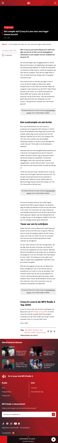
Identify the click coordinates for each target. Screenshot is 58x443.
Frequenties (6, 395)
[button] (53, 439)
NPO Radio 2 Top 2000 (39, 312)
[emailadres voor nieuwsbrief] (29, 414)
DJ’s (3, 388)
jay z (41, 330)
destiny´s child (30, 332)
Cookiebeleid (6, 433)
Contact (34, 388)
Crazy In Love (41, 332)
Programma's (6, 392)
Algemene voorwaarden (10, 427)
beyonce (36, 330)
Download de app (37, 392)
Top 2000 (28, 330)
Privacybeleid (24, 427)
